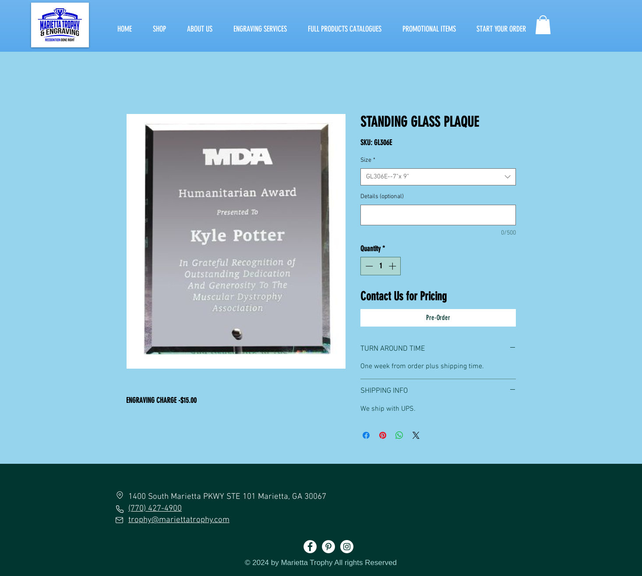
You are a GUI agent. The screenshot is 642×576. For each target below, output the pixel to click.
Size (367, 160)
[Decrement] (368, 266)
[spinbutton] (381, 266)
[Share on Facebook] (366, 435)
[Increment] (393, 266)
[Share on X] (416, 435)
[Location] (119, 495)
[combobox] (438, 176)
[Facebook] (310, 546)
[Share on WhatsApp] (399, 435)
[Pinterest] (328, 546)
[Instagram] (346, 546)
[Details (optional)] (438, 215)
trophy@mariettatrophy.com (178, 520)
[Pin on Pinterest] (382, 435)
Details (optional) (382, 196)
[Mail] (119, 519)
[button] (543, 24)
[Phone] (119, 509)
